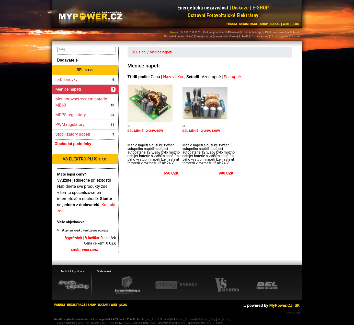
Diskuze (240, 8)
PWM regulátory (85, 124)
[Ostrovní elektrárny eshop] (127, 285)
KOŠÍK (75, 250)
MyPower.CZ (280, 305)
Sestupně (232, 76)
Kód (181, 76)
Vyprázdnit (74, 238)
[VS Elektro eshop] (227, 285)
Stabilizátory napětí (85, 134)
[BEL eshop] (267, 285)
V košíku (92, 238)
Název (168, 76)
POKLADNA (90, 250)
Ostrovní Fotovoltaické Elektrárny (223, 15)
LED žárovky (85, 79)
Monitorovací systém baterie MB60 (85, 102)
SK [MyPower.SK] (297, 305)
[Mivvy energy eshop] (176, 285)
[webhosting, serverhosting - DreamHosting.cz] (73, 285)
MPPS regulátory (85, 114)
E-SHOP (261, 8)
